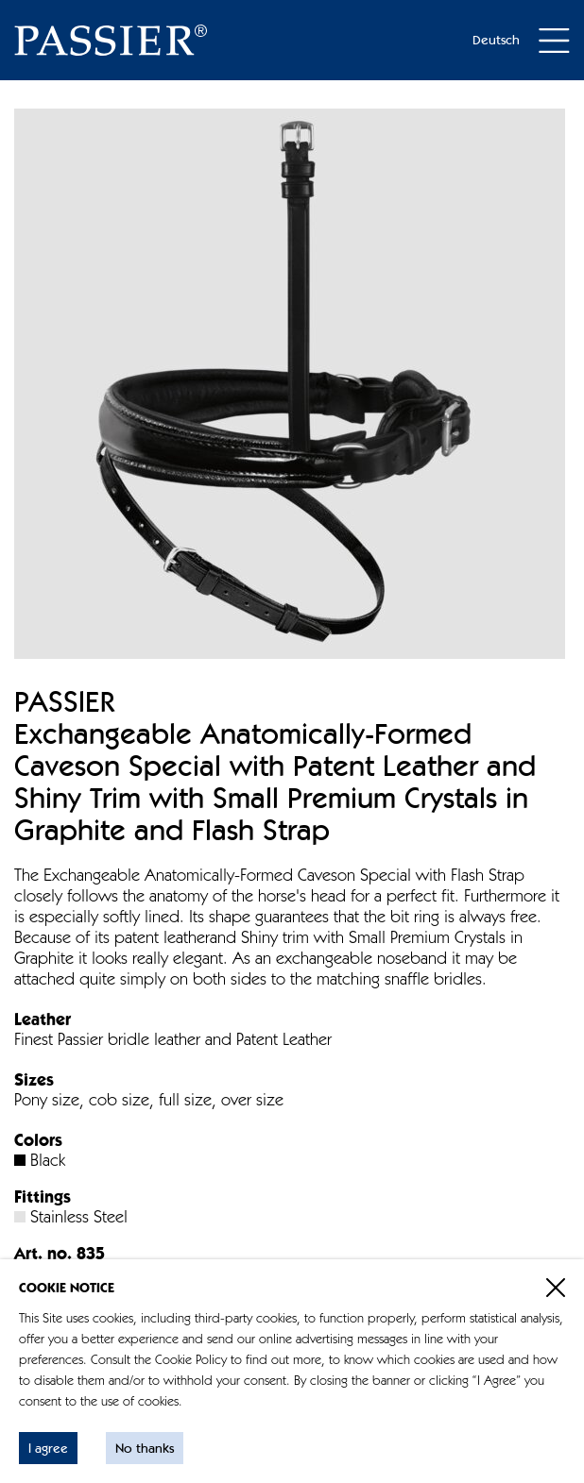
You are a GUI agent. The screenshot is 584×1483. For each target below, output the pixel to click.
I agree (48, 1449)
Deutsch (496, 40)
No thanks (144, 1449)
